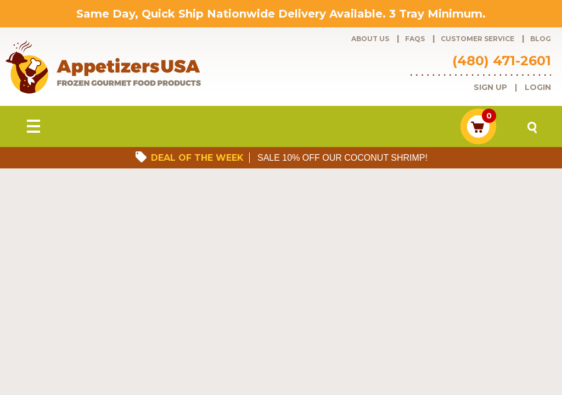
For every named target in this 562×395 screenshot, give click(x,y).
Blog (540, 39)
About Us (370, 39)
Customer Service (477, 39)
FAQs (415, 39)
